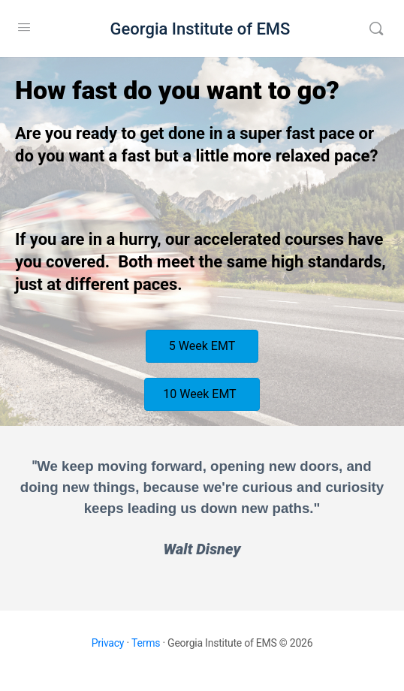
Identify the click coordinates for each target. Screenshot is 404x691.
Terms (145, 643)
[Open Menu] (24, 27)
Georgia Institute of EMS (200, 29)
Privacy (108, 643)
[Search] (376, 28)
